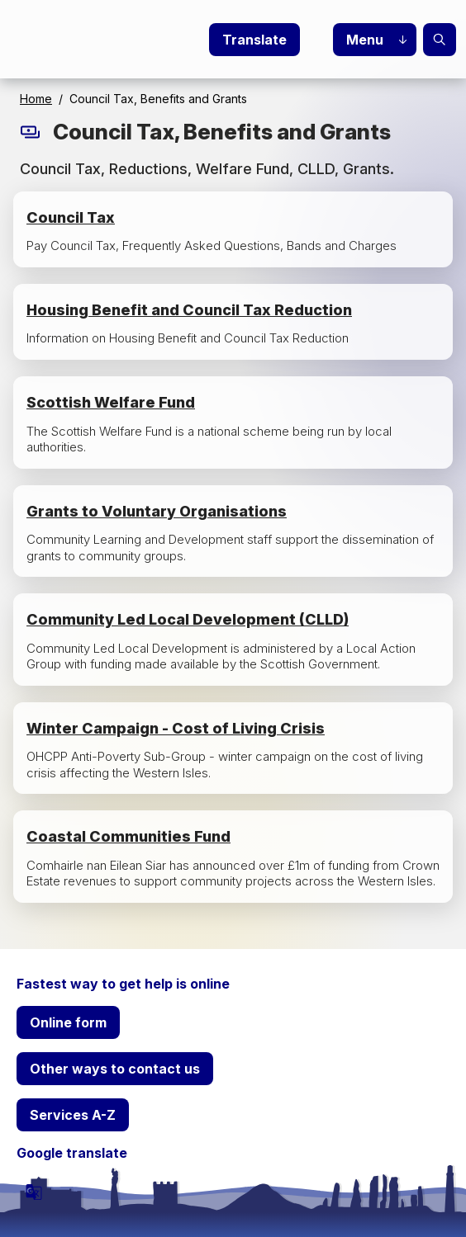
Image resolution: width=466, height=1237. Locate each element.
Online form (68, 1022)
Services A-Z (73, 1115)
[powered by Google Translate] (34, 1192)
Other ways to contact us (115, 1068)
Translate (254, 39)
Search (439, 39)
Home (36, 99)
